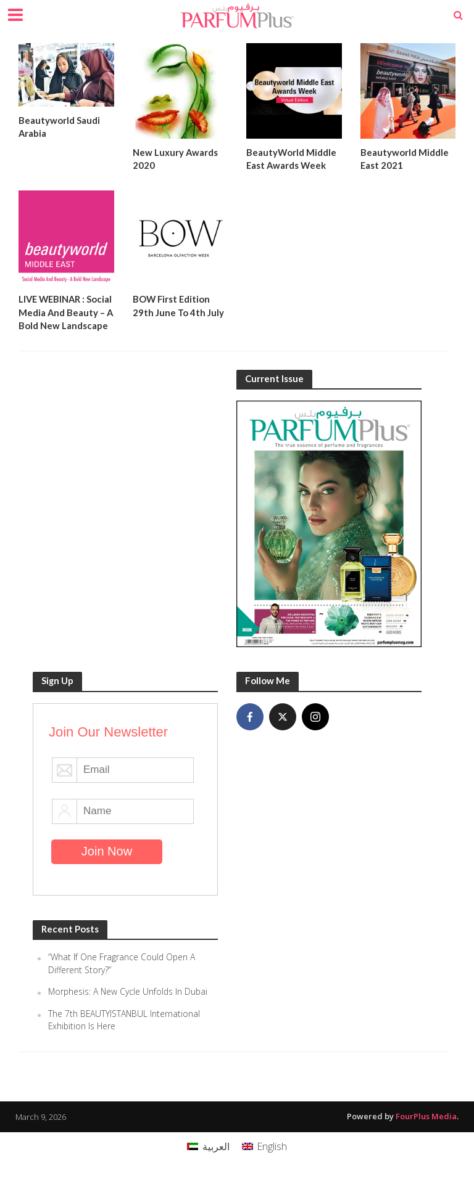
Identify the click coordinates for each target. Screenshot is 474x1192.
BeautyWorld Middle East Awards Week (291, 159)
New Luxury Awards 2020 (175, 159)
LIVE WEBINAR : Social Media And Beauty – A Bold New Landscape (64, 319)
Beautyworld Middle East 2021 (404, 159)
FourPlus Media (426, 1129)
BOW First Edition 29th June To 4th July (178, 306)
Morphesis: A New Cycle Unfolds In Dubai (129, 1005)
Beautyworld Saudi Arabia (59, 127)
